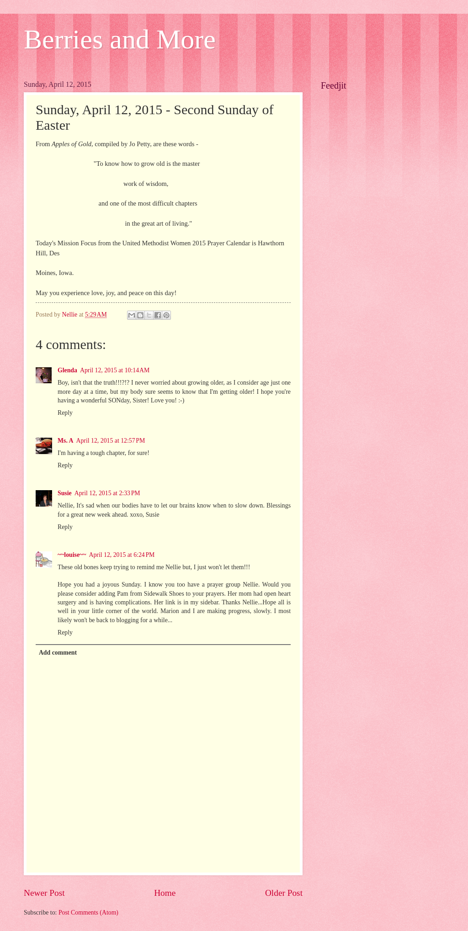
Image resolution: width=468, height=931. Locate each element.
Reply (65, 412)
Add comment (58, 652)
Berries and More (120, 39)
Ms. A (66, 440)
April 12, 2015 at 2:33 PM (107, 493)
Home (165, 893)
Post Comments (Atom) (88, 912)
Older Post (284, 893)
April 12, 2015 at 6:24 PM (121, 554)
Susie (65, 493)
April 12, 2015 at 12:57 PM (110, 440)
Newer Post (44, 893)
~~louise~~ (72, 554)
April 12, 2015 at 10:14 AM (114, 370)
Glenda (67, 370)
